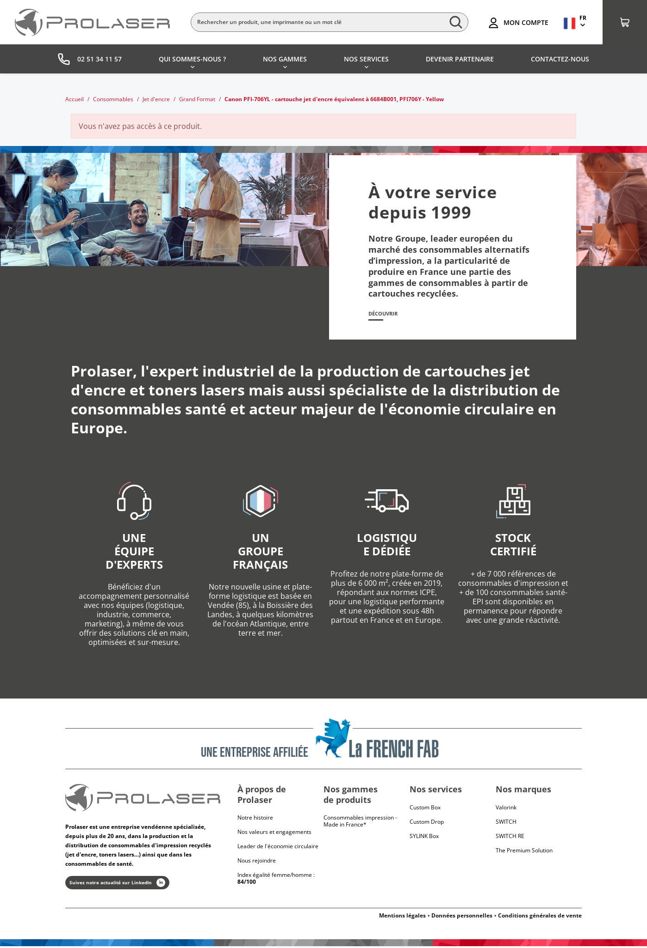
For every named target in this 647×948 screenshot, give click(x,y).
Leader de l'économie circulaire (277, 848)
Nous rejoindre (256, 862)
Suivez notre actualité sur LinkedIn (117, 884)
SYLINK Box (424, 837)
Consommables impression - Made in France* (360, 822)
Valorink (506, 809)
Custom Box (425, 809)
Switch (506, 823)
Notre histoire (255, 819)
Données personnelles (461, 917)
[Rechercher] (329, 22)
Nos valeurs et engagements (274, 834)
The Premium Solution (524, 852)
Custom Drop (427, 823)
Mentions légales (402, 917)
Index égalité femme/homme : (276, 880)
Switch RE (510, 837)
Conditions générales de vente (540, 917)
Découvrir (387, 314)
